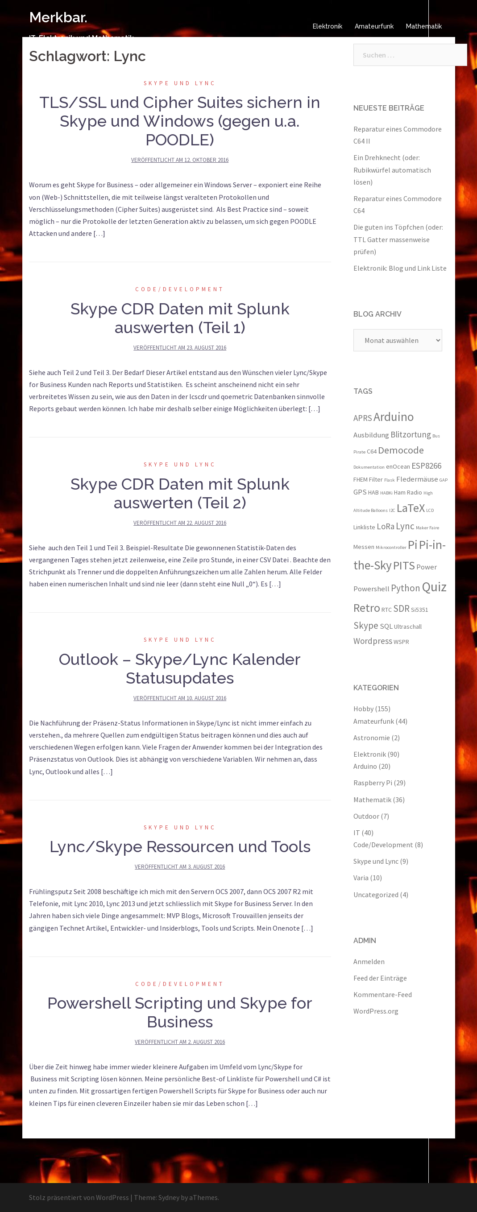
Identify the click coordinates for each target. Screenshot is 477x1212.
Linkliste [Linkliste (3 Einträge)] (364, 527)
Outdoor (366, 816)
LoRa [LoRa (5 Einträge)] (385, 526)
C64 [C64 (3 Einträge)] (372, 451)
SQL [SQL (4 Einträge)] (386, 626)
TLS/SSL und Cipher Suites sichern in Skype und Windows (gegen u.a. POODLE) (179, 121)
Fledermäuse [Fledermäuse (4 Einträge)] (417, 479)
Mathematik (424, 26)
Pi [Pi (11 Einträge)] (413, 544)
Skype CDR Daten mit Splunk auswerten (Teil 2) (180, 493)
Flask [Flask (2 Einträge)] (389, 480)
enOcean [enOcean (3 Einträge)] (398, 466)
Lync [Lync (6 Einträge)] (405, 526)
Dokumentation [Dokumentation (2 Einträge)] (369, 467)
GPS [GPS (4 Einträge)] (360, 492)
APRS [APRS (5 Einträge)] (362, 417)
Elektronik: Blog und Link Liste (400, 268)
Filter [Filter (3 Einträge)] (376, 479)
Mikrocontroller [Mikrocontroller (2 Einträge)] (391, 547)
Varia (361, 877)
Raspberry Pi (372, 782)
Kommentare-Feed (382, 994)
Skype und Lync (180, 83)
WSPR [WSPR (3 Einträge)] (401, 642)
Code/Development (179, 289)
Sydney (168, 1197)
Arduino (365, 766)
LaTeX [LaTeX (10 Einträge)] (411, 507)
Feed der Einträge (380, 977)
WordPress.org (375, 1010)
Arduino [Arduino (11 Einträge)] (393, 416)
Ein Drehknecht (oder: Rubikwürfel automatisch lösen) (392, 169)
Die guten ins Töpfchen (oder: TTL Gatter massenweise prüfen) (398, 239)
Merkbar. (58, 17)
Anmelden (369, 961)
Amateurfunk (374, 26)
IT (356, 832)
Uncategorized (375, 894)
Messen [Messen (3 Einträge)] (363, 547)
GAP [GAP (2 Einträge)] (444, 480)
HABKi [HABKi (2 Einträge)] (386, 493)
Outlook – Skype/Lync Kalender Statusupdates (180, 668)
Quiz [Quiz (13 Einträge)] (434, 586)
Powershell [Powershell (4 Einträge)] (371, 589)
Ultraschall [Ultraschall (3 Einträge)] (408, 626)
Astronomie (371, 737)
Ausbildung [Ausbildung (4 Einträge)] (371, 435)
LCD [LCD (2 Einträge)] (430, 510)
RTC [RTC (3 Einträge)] (387, 610)
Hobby (363, 708)
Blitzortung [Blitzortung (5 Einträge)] (410, 434)
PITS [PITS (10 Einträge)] (404, 565)
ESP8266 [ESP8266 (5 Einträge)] (426, 465)
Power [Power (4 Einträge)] (426, 567)
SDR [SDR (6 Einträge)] (401, 608)
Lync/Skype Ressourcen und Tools (180, 846)
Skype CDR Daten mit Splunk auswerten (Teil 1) (180, 318)
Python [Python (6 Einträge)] (405, 588)
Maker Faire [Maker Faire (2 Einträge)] (427, 528)
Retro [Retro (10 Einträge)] (366, 607)
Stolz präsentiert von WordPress (79, 1197)
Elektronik (327, 26)
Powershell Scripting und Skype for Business (179, 1012)
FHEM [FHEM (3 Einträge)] (360, 479)
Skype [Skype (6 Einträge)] (365, 625)
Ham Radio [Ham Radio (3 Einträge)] (408, 492)
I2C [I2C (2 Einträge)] (392, 510)
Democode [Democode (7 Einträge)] (401, 450)
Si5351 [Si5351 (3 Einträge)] (419, 610)
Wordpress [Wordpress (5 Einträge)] (372, 640)
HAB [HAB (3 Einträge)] (373, 492)
